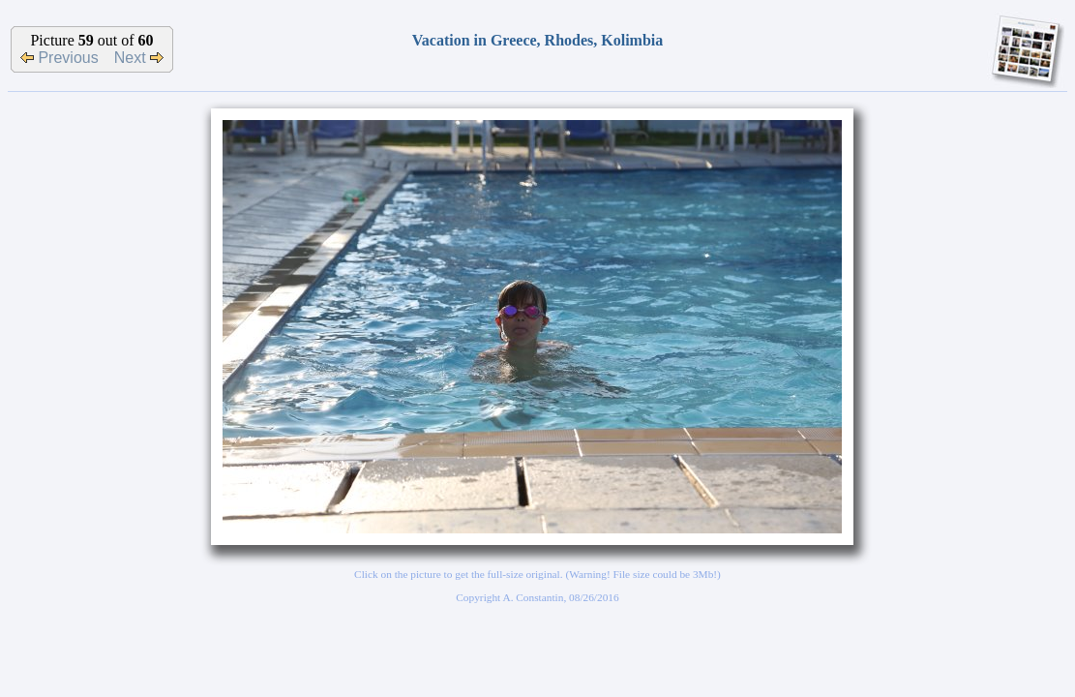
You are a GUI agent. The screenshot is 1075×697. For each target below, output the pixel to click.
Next (139, 57)
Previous (59, 57)
